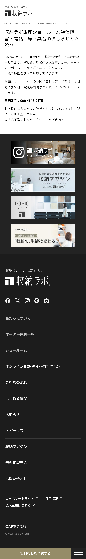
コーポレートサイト (19, 498)
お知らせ (12, 414)
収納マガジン (16, 446)
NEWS (17, 23)
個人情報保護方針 (16, 526)
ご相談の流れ (16, 382)
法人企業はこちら (18, 505)
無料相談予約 (16, 462)
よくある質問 (16, 398)
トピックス (14, 430)
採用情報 (51, 498)
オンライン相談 (32, 366)
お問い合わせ (16, 478)
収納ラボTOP (8, 23)
